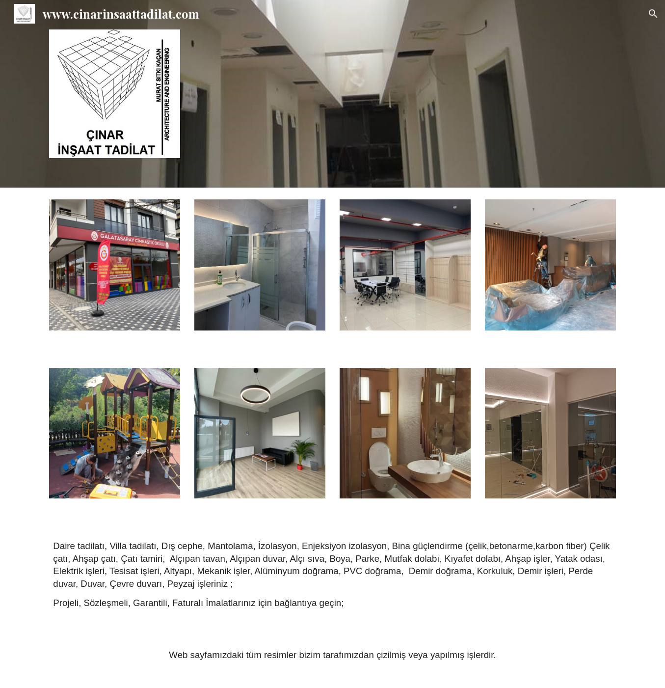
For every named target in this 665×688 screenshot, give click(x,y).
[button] (653, 14)
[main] (332, 578)
